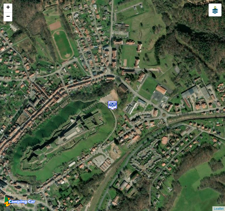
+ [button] (8, 8)
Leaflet (219, 208)
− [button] (8, 17)
